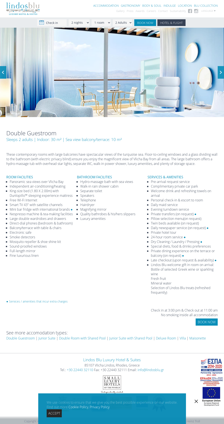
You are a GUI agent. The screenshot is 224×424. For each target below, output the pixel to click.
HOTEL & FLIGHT (171, 23)
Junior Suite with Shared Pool (130, 338)
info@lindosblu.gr (151, 370)
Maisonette (197, 338)
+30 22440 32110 (80, 370)
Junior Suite (46, 338)
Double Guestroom (20, 338)
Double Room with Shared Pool (82, 338)
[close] (196, 401)
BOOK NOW (145, 23)
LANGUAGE (208, 10)
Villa (183, 338)
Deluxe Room (166, 338)
